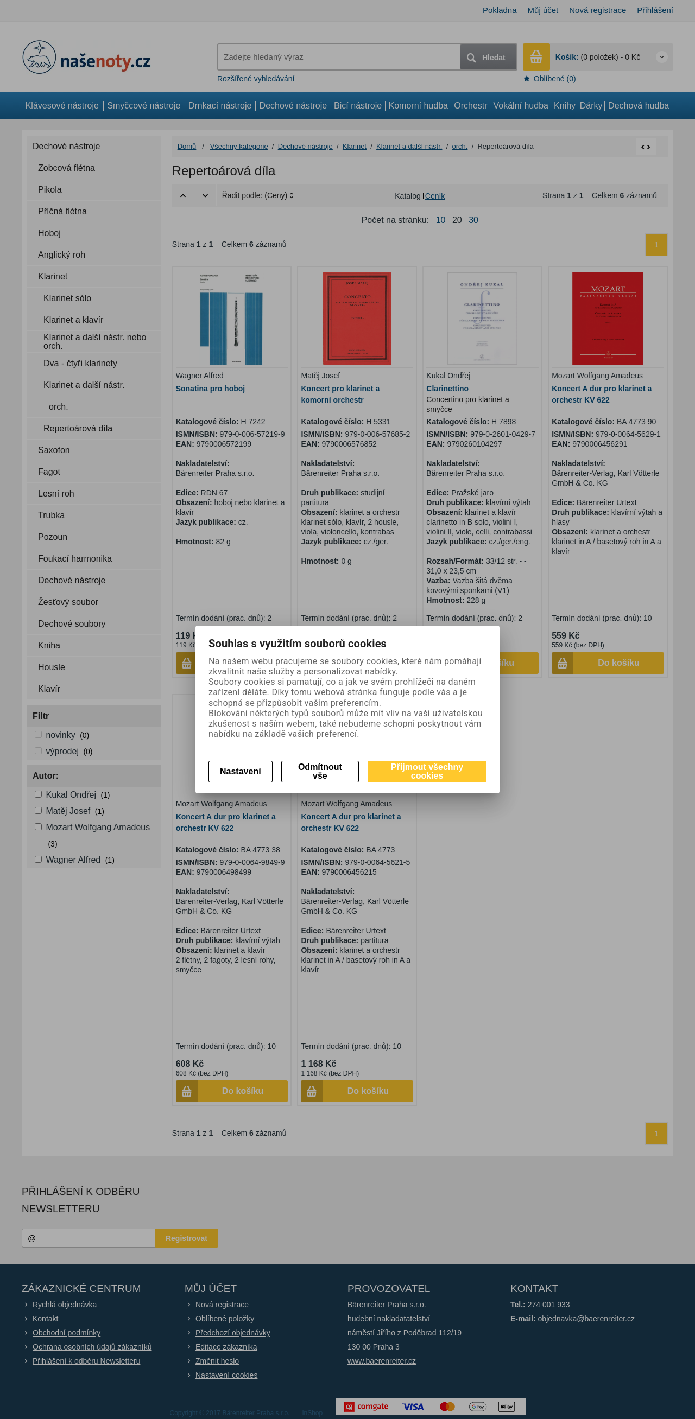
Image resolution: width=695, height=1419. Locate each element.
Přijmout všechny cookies (427, 771)
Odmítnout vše (320, 771)
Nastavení (240, 771)
